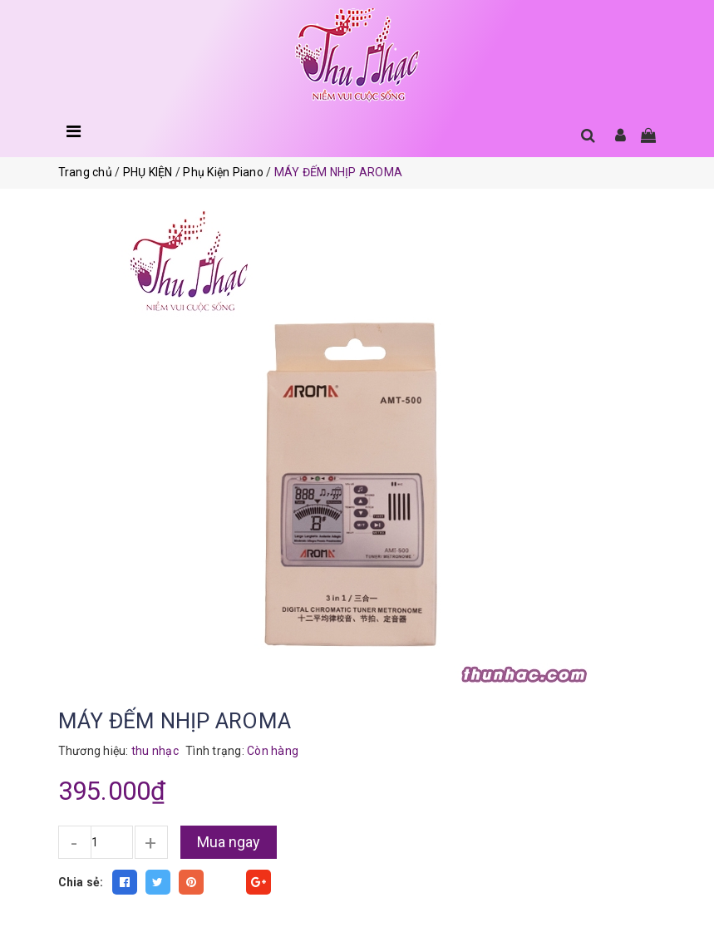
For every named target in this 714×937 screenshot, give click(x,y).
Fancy (225, 882)
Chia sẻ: (81, 882)
